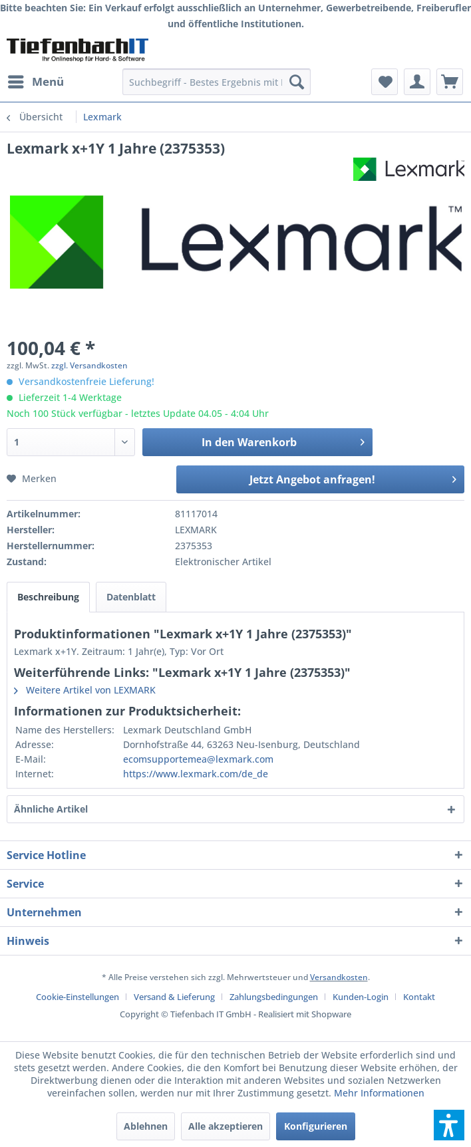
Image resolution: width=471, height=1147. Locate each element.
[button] (449, 1125)
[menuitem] (35, 81)
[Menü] (35, 81)
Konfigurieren (315, 1126)
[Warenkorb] (449, 81)
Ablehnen (146, 1126)
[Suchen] (297, 81)
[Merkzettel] (384, 81)
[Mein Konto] (417, 81)
